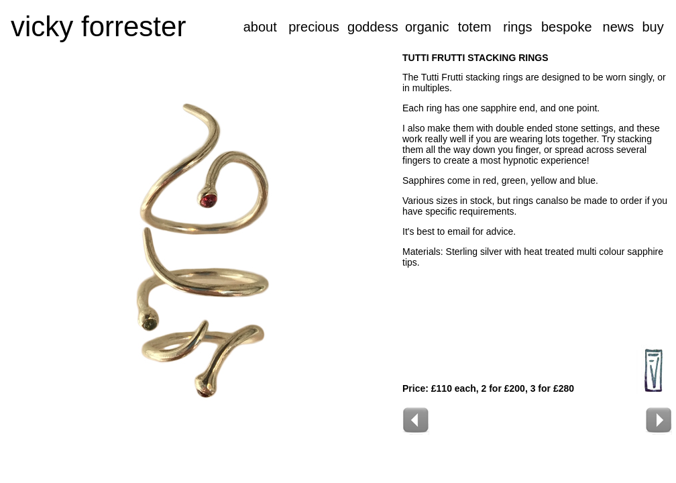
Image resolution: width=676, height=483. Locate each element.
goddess (372, 26)
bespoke (566, 26)
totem (475, 26)
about (260, 26)
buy (652, 26)
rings (517, 26)
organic (427, 26)
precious (313, 26)
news (618, 26)
